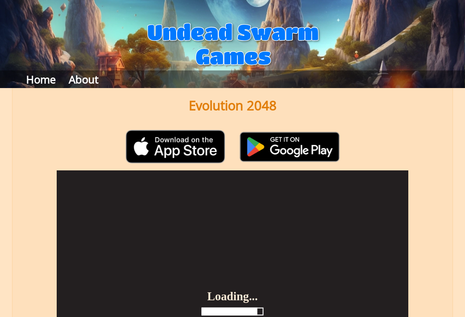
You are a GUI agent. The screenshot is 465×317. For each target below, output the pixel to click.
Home (40, 79)
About (83, 79)
